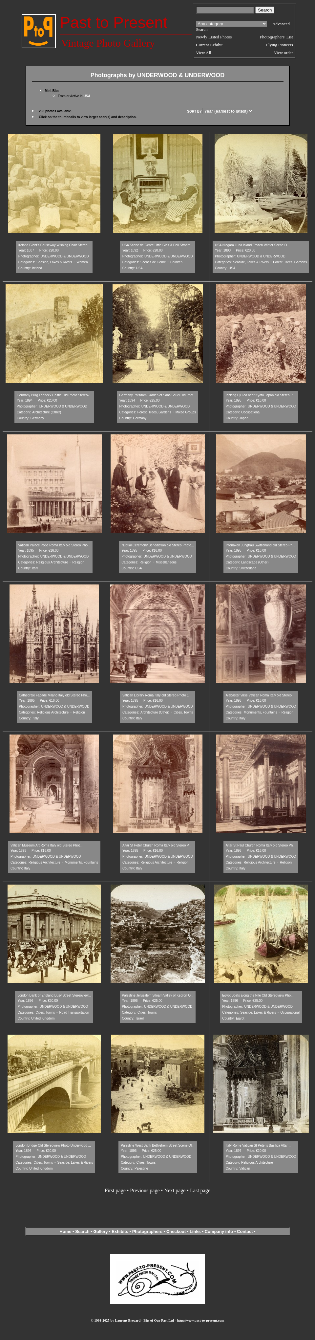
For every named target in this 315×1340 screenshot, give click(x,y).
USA (86, 96)
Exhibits (120, 1231)
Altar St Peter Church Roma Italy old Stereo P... (156, 845)
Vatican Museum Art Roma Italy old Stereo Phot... (46, 845)
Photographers (147, 1231)
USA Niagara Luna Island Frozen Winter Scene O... (252, 245)
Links (195, 1231)
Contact (245, 1231)
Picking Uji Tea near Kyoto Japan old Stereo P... (260, 395)
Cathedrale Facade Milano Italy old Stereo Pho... (54, 695)
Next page (174, 1190)
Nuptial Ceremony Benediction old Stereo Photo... (157, 545)
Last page (200, 1190)
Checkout (176, 1231)
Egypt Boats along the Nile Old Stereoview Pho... (257, 995)
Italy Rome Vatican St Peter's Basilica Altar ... (258, 1145)
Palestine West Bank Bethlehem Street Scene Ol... (157, 1145)
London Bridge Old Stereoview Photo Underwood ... (53, 1145)
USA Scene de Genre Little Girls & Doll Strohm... (157, 245)
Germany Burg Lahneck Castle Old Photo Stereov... (54, 395)
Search (82, 1231)
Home (65, 1231)
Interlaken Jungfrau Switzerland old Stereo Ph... (260, 545)
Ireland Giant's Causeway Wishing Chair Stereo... (54, 245)
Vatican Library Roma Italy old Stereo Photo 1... (156, 695)
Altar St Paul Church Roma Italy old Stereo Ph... (261, 845)
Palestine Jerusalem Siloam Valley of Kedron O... (158, 995)
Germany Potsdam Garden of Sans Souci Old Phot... (157, 395)
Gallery (100, 1231)
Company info (219, 1231)
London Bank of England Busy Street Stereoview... (54, 995)
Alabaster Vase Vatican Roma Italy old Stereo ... (261, 695)
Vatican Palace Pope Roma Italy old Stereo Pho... (54, 545)
